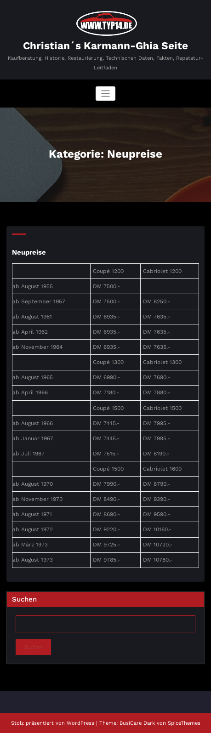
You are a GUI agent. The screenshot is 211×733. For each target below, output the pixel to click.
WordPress (80, 723)
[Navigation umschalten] (105, 93)
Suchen (24, 599)
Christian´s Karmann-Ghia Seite (105, 45)
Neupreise (29, 252)
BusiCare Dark (137, 723)
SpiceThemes (184, 723)
